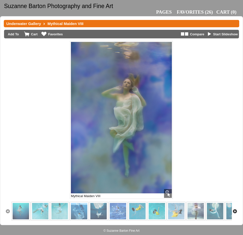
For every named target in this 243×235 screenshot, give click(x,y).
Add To (13, 34)
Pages (164, 12)
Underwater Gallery (23, 23)
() (195, 12)
